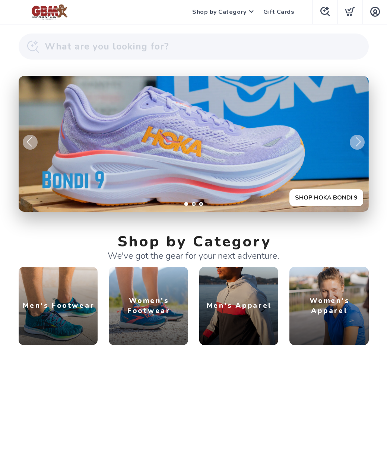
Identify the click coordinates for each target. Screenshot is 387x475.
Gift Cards (278, 12)
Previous (30, 142)
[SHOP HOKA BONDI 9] (194, 144)
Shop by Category (219, 12)
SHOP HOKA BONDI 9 (326, 198)
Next (357, 142)
